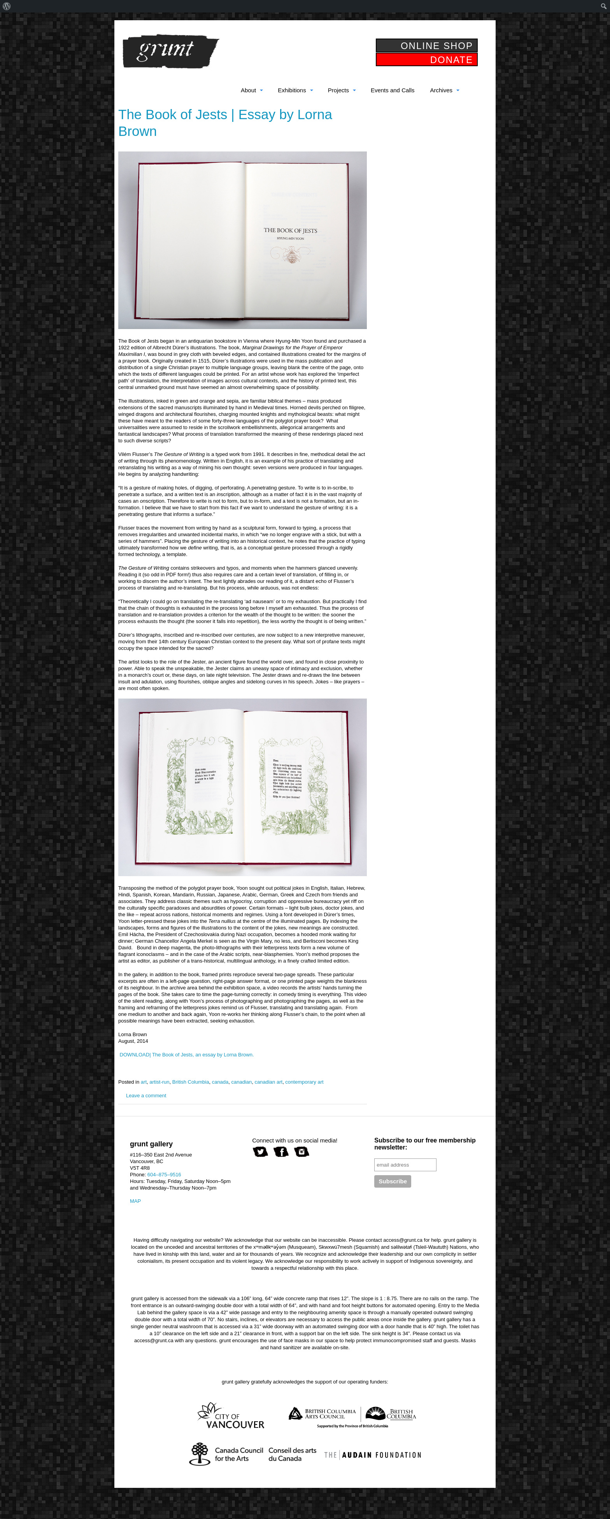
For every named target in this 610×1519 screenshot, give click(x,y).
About (248, 90)
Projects (338, 90)
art (144, 1082)
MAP (135, 1201)
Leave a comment (146, 1095)
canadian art (269, 1082)
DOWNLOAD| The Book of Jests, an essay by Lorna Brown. (186, 1055)
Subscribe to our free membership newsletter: (425, 1144)
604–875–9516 (164, 1175)
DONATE (451, 60)
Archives (441, 90)
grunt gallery (170, 51)
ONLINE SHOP (437, 45)
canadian (241, 1082)
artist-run (159, 1082)
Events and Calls (393, 90)
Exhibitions (292, 90)
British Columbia (190, 1082)
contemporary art (304, 1082)
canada (220, 1082)
